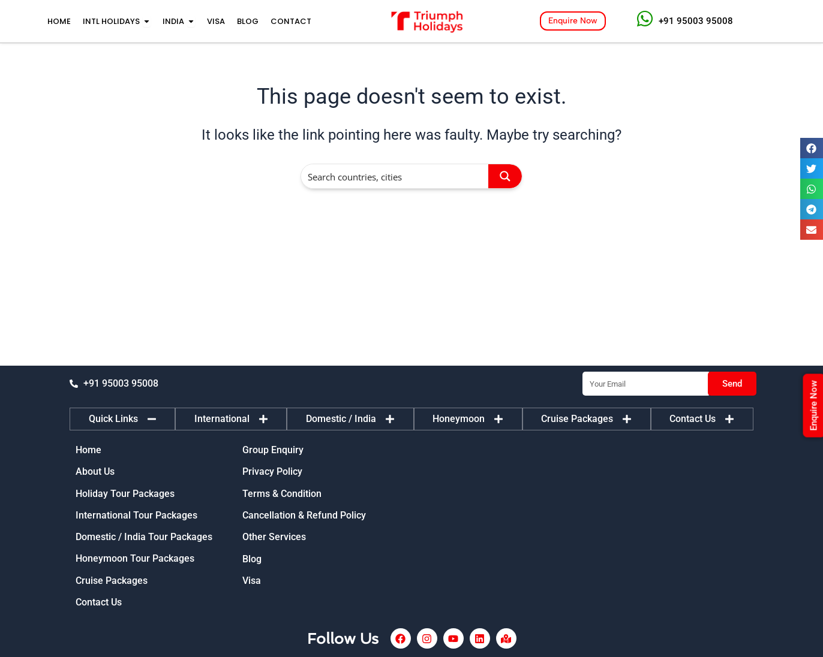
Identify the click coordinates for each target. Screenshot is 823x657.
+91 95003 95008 (696, 21)
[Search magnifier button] (505, 176)
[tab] (122, 418)
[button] (811, 148)
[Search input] (395, 176)
